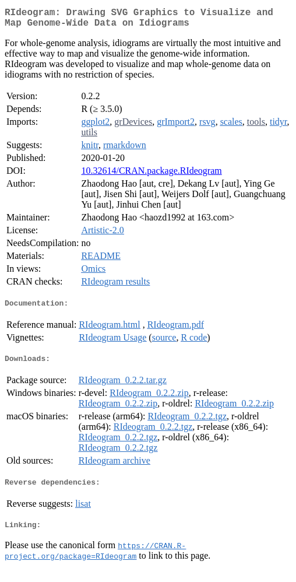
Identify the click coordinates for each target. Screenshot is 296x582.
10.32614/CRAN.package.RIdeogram (151, 175)
